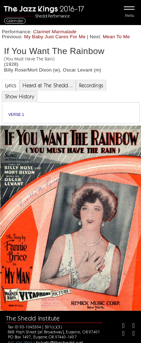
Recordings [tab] (91, 85)
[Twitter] (131, 326)
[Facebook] (121, 326)
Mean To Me (116, 36)
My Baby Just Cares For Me (55, 36)
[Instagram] (121, 334)
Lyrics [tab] (10, 85)
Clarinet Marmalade (55, 31)
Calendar (15, 20)
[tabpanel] (70, 113)
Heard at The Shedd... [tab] (48, 85)
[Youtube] (131, 334)
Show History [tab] (19, 96)
